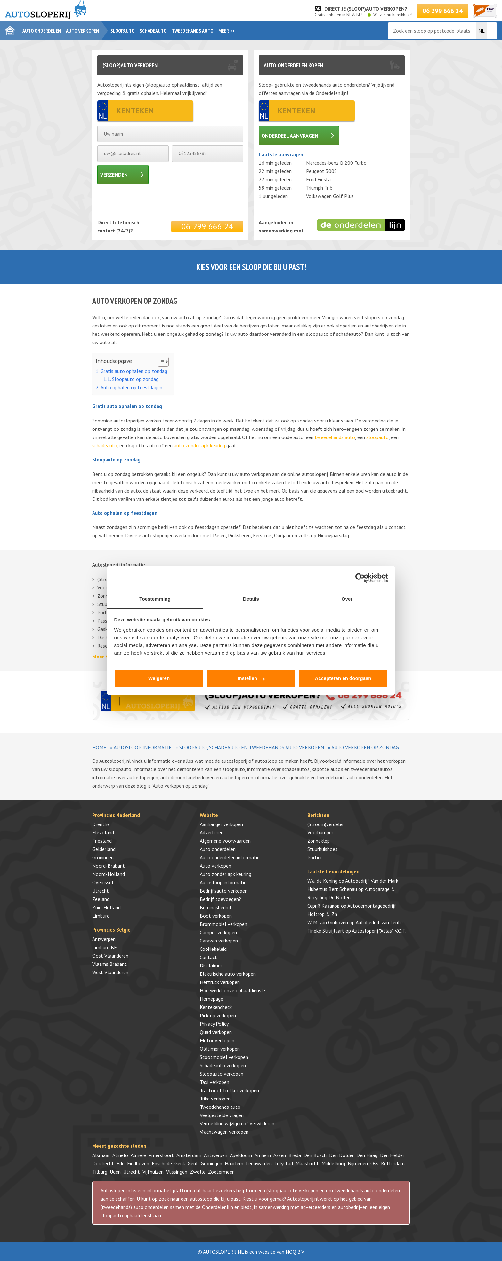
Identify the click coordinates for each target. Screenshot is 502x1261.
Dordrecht (103, 1163)
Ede (121, 1163)
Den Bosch (315, 1155)
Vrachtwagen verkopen (224, 1132)
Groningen (103, 857)
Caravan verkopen (219, 940)
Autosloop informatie (143, 747)
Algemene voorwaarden (225, 841)
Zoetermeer (221, 1172)
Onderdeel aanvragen (290, 135)
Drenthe (101, 824)
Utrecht (100, 890)
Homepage (211, 999)
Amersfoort (161, 1155)
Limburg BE (104, 947)
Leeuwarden (259, 1163)
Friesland (102, 841)
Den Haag (366, 1155)
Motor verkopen (217, 1040)
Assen (279, 1155)
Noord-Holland (108, 874)
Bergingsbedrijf (216, 907)
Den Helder (392, 1155)
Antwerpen (104, 939)
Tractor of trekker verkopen (229, 1090)
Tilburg (99, 1172)
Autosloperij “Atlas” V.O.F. (379, 930)
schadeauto (104, 445)
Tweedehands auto (192, 31)
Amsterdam (188, 1155)
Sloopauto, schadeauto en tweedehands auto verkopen (251, 747)
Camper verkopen (218, 932)
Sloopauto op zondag (135, 379)
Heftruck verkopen (220, 982)
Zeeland (100, 899)
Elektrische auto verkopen (228, 974)
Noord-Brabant (108, 866)
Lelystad (283, 1163)
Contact (208, 957)
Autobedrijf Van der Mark (371, 881)
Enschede (162, 1163)
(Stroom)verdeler (325, 824)
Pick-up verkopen (218, 1015)
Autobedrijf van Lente (379, 922)
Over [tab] (347, 599)
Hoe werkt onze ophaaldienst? (233, 990)
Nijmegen (358, 1163)
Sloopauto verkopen (221, 1073)
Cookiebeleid (213, 949)
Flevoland (103, 832)
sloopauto (377, 437)
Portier (314, 857)
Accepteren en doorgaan (343, 678)
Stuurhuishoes (322, 849)
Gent (193, 1163)
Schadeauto (153, 31)
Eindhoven (138, 1163)
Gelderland (104, 849)
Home (99, 747)
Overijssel (102, 882)
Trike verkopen (215, 1098)
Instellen (251, 678)
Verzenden (114, 174)
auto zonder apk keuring (199, 445)
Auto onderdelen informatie (230, 857)
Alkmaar (101, 1155)
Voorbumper (320, 832)
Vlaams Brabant (109, 964)
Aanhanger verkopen (221, 824)
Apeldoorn (241, 1155)
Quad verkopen (216, 1032)
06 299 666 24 (443, 11)
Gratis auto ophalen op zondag (134, 371)
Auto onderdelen (41, 31)
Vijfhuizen (153, 1172)
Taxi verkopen (214, 1082)
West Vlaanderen (110, 972)
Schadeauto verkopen (223, 1065)
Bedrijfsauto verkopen (223, 890)
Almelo (120, 1155)
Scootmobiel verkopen (224, 1057)
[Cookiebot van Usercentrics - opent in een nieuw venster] (360, 578)
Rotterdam (393, 1163)
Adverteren (211, 832)
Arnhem (263, 1155)
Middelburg (333, 1163)
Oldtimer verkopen (220, 1048)
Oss (374, 1163)
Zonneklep (318, 841)
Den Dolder (341, 1155)
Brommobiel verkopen (223, 924)
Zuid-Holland (106, 907)
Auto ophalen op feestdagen (131, 387)
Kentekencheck (216, 1007)
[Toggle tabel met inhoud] (160, 361)
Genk (179, 1163)
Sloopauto (122, 31)
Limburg (100, 915)
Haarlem (234, 1163)
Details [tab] (251, 599)
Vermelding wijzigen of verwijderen (237, 1123)
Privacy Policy (214, 1024)
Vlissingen (176, 1172)
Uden (115, 1172)
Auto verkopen (82, 31)
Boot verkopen (216, 915)
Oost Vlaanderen (110, 955)
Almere (138, 1155)
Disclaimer (211, 965)
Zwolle (198, 1172)
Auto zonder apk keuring (225, 874)
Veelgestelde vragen (222, 1115)
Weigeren (159, 678)
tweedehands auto (335, 437)
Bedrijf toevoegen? (220, 899)
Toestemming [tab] (155, 599)
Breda (294, 1155)
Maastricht (307, 1163)
